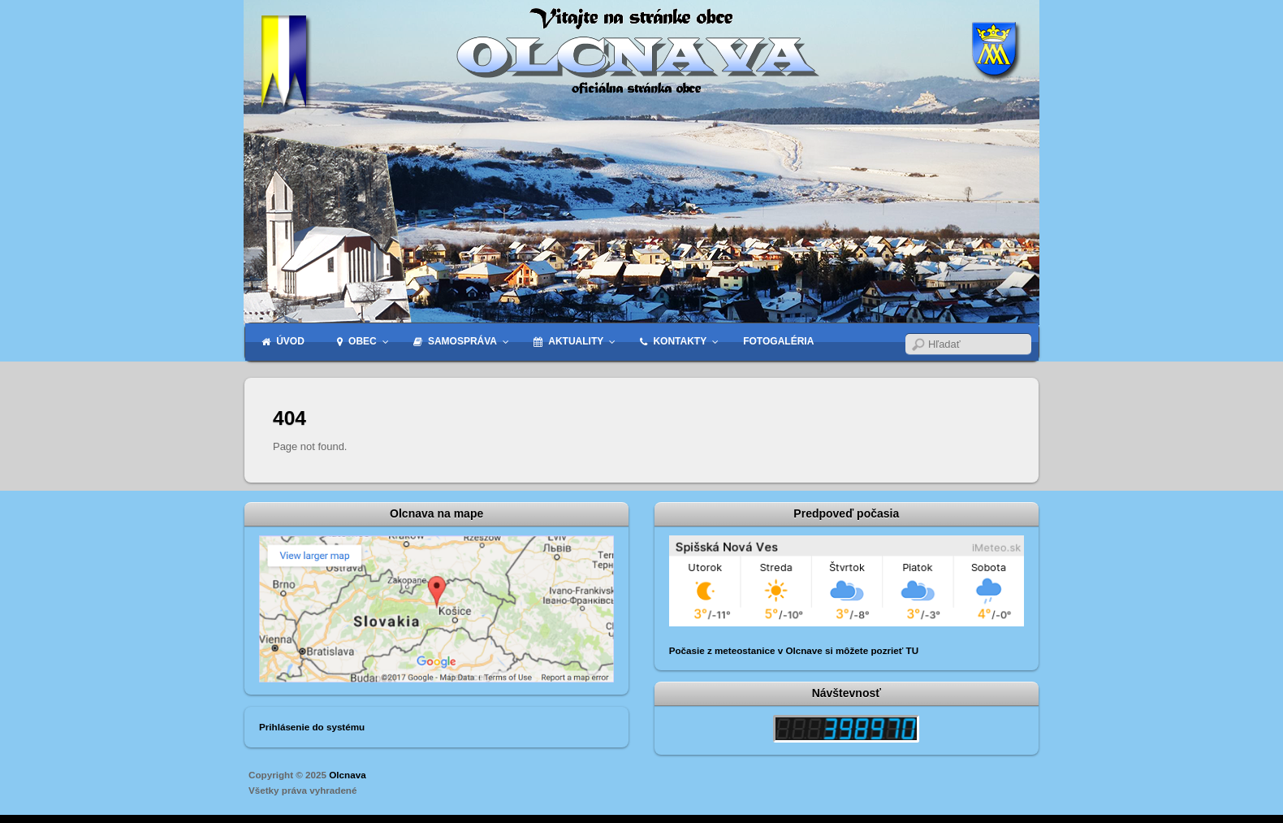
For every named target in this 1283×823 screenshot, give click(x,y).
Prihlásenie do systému (312, 726)
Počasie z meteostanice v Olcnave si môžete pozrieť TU (793, 650)
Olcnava (347, 774)
